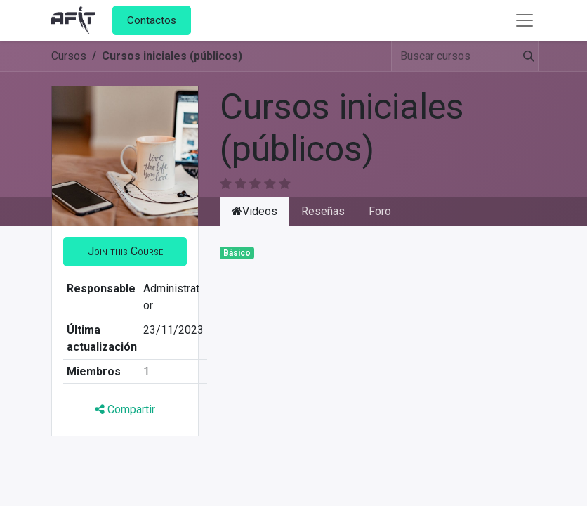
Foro (380, 211)
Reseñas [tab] (323, 211)
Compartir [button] (125, 409)
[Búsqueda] (523, 56)
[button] (125, 251)
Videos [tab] (254, 211)
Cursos (68, 56)
